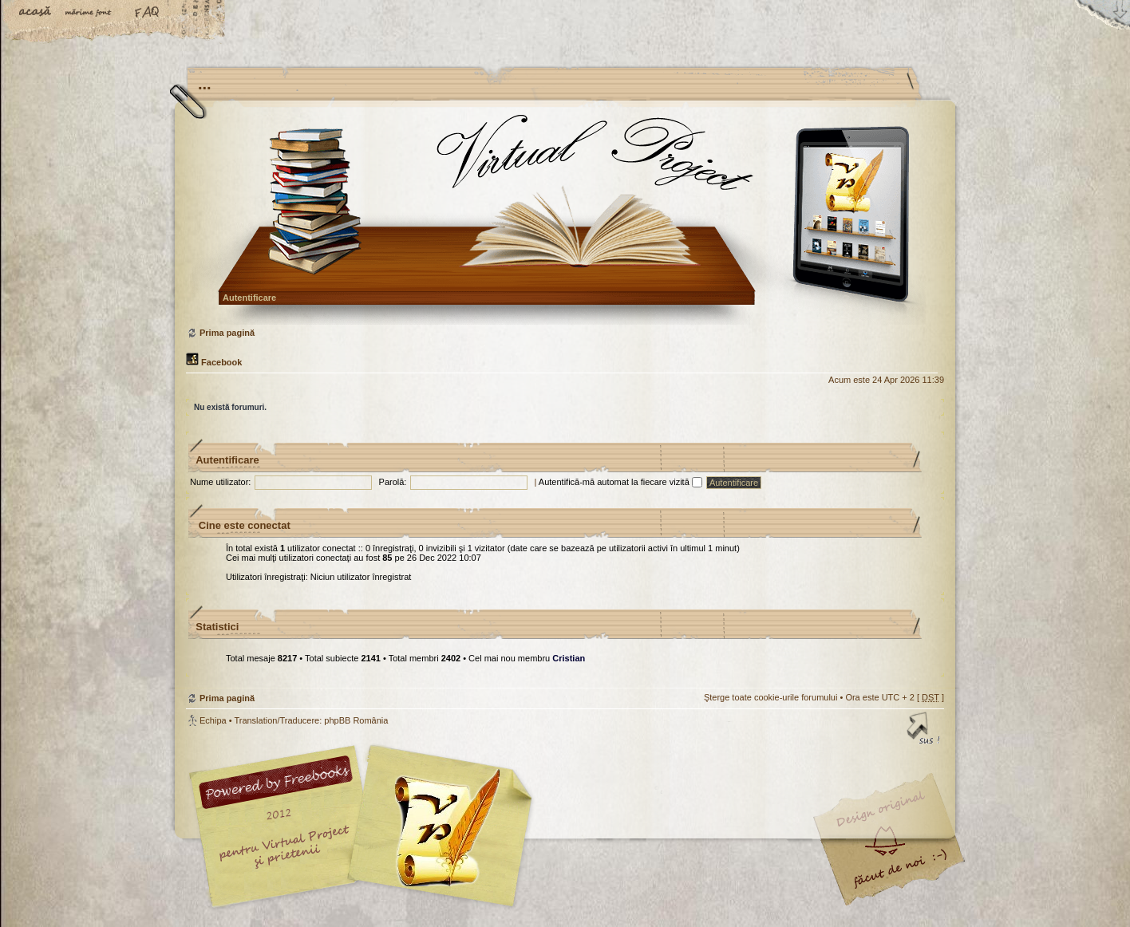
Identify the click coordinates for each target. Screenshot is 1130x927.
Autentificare (249, 297)
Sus (924, 731)
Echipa (213, 720)
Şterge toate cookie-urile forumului (771, 697)
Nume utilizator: (220, 482)
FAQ (148, 13)
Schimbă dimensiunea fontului (92, 13)
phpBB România (356, 720)
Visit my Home (896, 873)
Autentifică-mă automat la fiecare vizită (620, 482)
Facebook (214, 362)
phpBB (365, 826)
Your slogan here (437, 828)
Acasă (36, 13)
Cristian (568, 658)
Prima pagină (563, 219)
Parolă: (393, 482)
